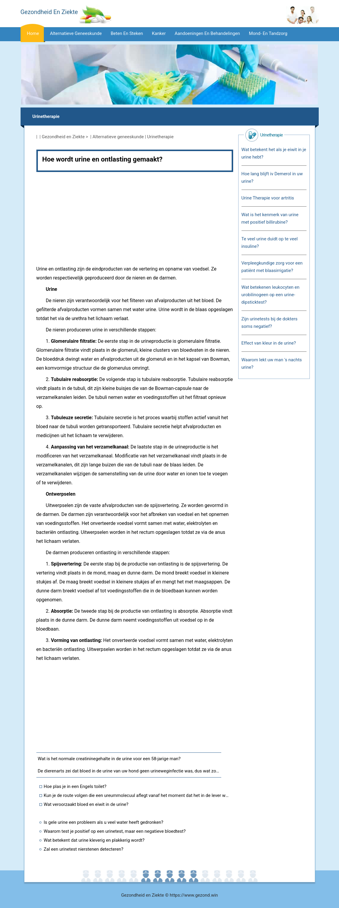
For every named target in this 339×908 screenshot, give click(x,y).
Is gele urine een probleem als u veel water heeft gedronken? (103, 822)
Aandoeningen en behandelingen (207, 33)
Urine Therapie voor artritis (268, 198)
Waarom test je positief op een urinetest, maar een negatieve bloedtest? (115, 831)
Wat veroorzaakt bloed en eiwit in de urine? (86, 804)
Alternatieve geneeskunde (76, 33)
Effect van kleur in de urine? (269, 343)
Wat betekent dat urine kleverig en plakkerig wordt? (94, 840)
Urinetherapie (46, 116)
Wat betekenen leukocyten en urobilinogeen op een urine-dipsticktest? (271, 295)
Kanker (158, 33)
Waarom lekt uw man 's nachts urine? (272, 363)
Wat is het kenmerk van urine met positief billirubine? (270, 218)
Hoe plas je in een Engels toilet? (75, 786)
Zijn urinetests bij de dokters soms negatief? (270, 322)
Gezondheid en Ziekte (63, 136)
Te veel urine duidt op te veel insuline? (270, 242)
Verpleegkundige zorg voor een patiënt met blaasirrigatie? (272, 266)
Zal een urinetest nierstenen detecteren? (83, 849)
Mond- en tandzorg (268, 33)
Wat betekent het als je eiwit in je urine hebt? (274, 153)
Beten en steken (127, 33)
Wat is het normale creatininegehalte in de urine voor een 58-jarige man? (109, 758)
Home (33, 33)
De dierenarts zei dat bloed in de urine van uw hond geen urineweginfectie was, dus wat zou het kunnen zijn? (129, 771)
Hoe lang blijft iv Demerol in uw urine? (272, 177)
